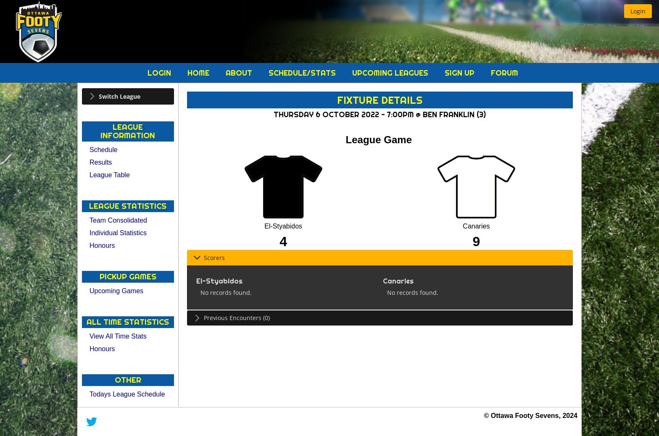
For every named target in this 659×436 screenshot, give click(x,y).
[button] (638, 11)
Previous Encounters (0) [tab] (231, 318)
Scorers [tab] (209, 258)
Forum (504, 73)
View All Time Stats (118, 336)
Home (199, 73)
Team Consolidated (118, 220)
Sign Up (461, 73)
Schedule (104, 149)
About (240, 73)
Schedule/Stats (303, 73)
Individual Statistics (118, 232)
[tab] (128, 96)
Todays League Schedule (127, 394)
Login (160, 73)
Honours (102, 245)
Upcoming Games (116, 290)
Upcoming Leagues (391, 73)
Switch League (119, 96)
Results (101, 162)
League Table (110, 175)
